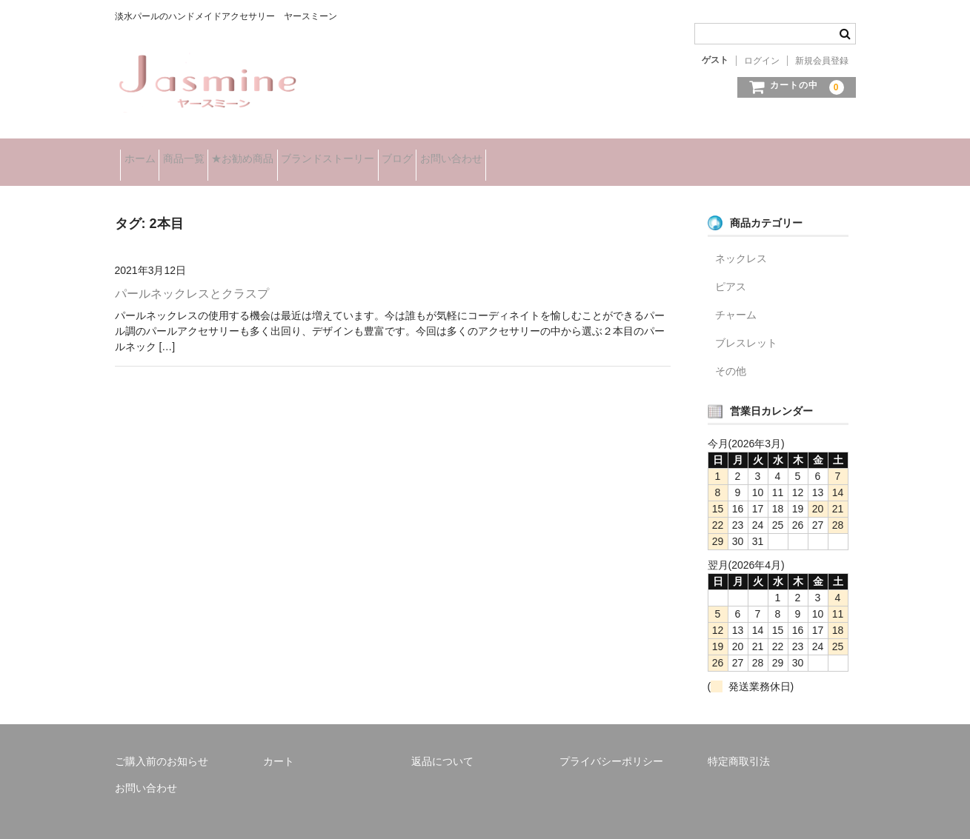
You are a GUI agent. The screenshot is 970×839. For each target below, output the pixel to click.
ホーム (145, 154)
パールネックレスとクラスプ (192, 276)
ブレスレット (746, 326)
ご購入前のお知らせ (161, 745)
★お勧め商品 (294, 154)
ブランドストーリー (402, 154)
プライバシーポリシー (611, 745)
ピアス (730, 270)
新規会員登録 (821, 61)
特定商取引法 (739, 745)
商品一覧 (212, 154)
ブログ (495, 154)
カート (278, 745)
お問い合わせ (572, 154)
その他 (730, 355)
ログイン (762, 61)
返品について (442, 745)
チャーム (736, 298)
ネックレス (741, 242)
